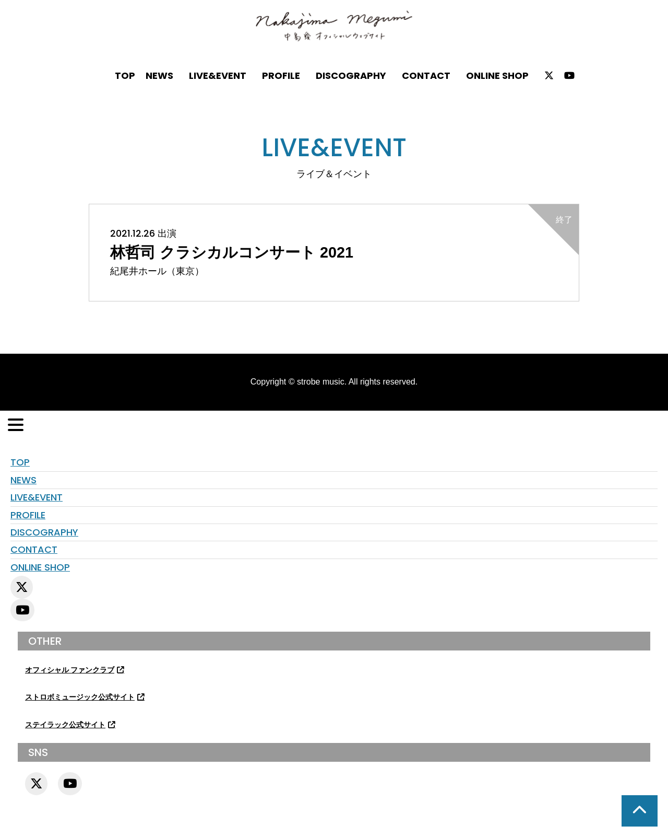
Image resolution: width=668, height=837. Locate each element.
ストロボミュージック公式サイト (80, 697)
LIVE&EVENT (217, 75)
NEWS (159, 75)
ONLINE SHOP (497, 75)
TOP (125, 75)
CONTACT (426, 75)
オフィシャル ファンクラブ (69, 670)
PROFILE (281, 75)
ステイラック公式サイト (65, 725)
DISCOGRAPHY (351, 75)
